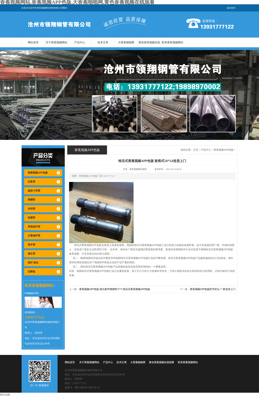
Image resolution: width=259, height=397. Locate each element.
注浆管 (31, 181)
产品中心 (79, 42)
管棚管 (31, 199)
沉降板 (31, 271)
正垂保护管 (34, 235)
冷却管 (31, 208)
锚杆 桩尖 (33, 262)
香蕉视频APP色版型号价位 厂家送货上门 (212, 289)
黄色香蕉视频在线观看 (149, 47)
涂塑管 (31, 217)
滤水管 (31, 253)
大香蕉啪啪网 (126, 42)
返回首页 (231, 8)
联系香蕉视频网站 (172, 42)
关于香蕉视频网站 (56, 42)
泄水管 (31, 244)
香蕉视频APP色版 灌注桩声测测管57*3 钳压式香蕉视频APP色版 (114, 289)
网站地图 (5, 394)
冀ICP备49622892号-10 (87, 387)
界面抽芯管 (34, 226)
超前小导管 (34, 190)
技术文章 (102, 42)
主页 (195, 150)
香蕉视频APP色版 (38, 172)
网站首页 (33, 42)
